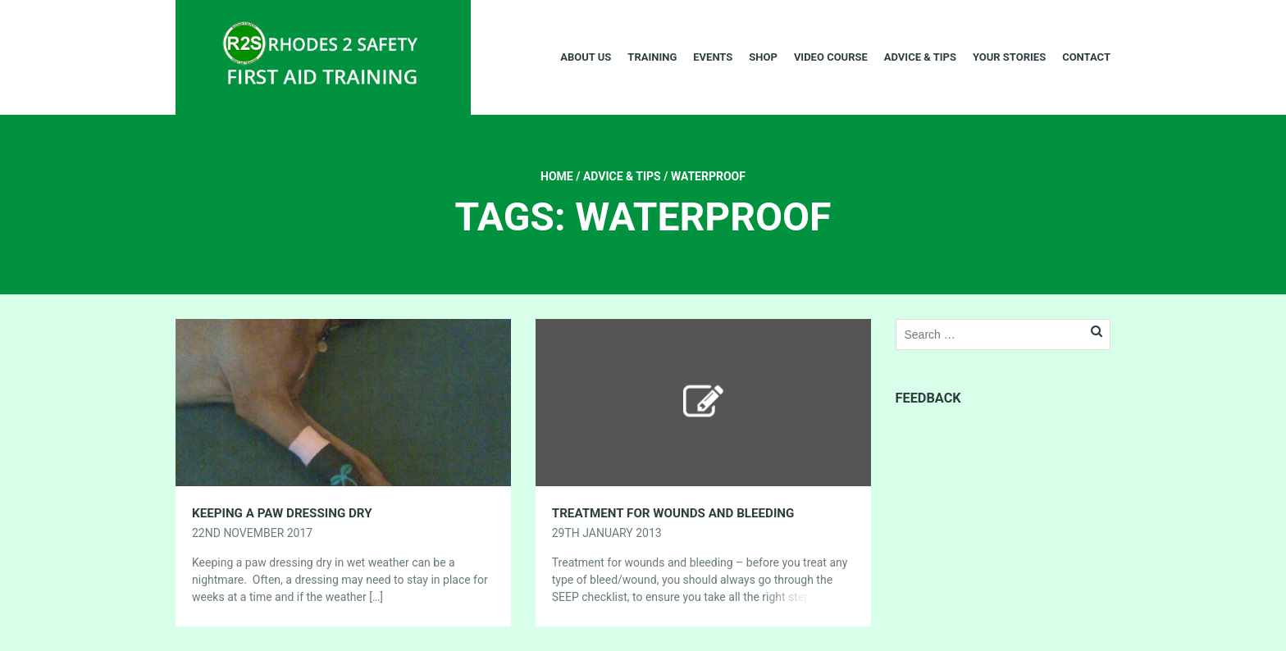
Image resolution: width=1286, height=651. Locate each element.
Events (712, 57)
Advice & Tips (920, 57)
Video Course (831, 57)
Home (556, 176)
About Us (585, 57)
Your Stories (1009, 57)
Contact (1086, 57)
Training (652, 57)
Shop (763, 57)
